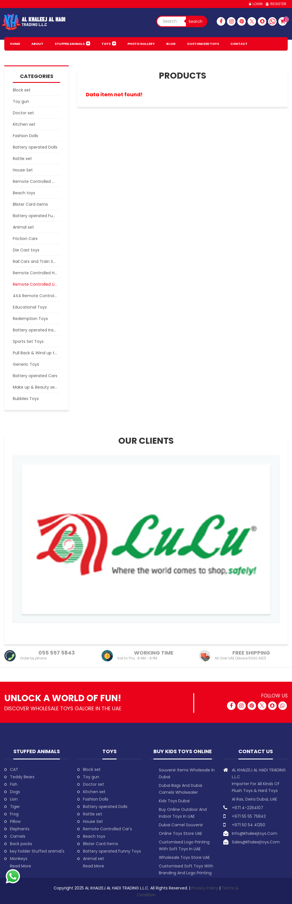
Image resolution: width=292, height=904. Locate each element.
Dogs (15, 792)
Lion (14, 799)
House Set (93, 821)
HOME (15, 43)
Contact (239, 43)
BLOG (171, 43)
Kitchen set (94, 792)
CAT (14, 769)
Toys (106, 43)
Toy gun (91, 777)
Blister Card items (100, 844)
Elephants (19, 829)
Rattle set (92, 814)
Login (258, 3)
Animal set (93, 858)
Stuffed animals (70, 43)
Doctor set (93, 784)
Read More (20, 866)
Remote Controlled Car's (107, 829)
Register (278, 3)
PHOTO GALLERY (141, 43)
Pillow (15, 821)
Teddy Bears (22, 777)
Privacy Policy (205, 888)
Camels (17, 836)
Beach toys (94, 836)
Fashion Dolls (95, 799)
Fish (13, 784)
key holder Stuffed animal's (37, 851)
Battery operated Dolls (105, 806)
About (37, 43)
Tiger (15, 806)
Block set (92, 769)
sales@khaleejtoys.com (256, 842)
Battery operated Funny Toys (112, 851)
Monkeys (18, 858)
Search (195, 21)
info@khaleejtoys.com (254, 833)
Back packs (21, 844)
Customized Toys (203, 43)
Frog (14, 814)
